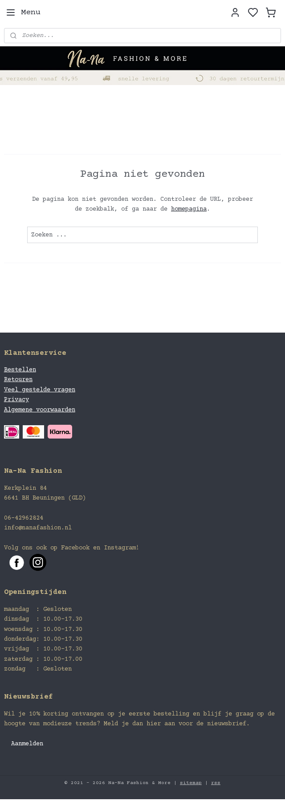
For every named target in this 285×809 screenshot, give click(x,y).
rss (215, 783)
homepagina (189, 209)
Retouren (18, 379)
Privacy (16, 399)
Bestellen (20, 370)
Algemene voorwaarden (39, 410)
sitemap (191, 783)
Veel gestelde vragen (39, 390)
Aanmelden (27, 744)
